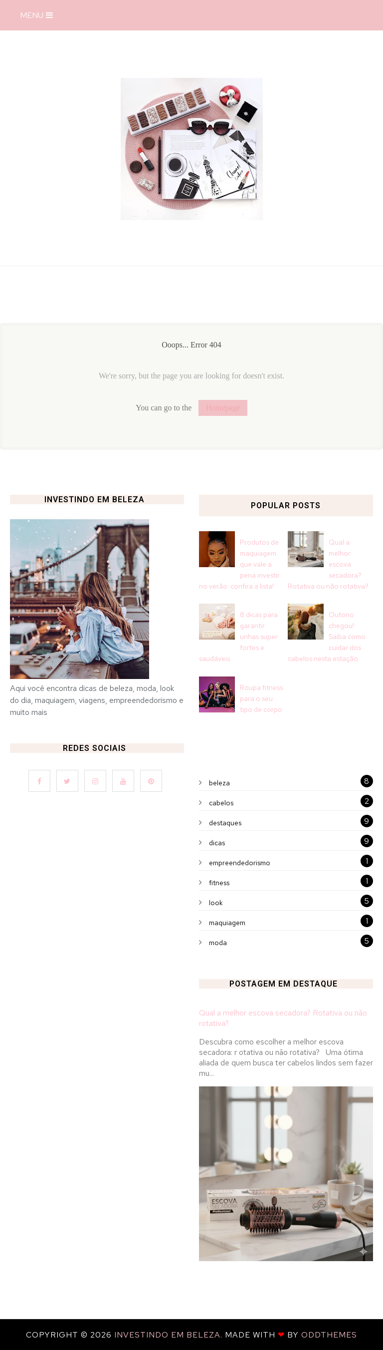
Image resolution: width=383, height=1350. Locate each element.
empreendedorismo (239, 862)
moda (218, 942)
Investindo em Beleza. (169, 1335)
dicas (217, 842)
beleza (219, 782)
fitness (219, 882)
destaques (225, 822)
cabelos (221, 802)
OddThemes (329, 1335)
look (216, 902)
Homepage (222, 407)
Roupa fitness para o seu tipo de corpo (261, 698)
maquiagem (227, 922)
